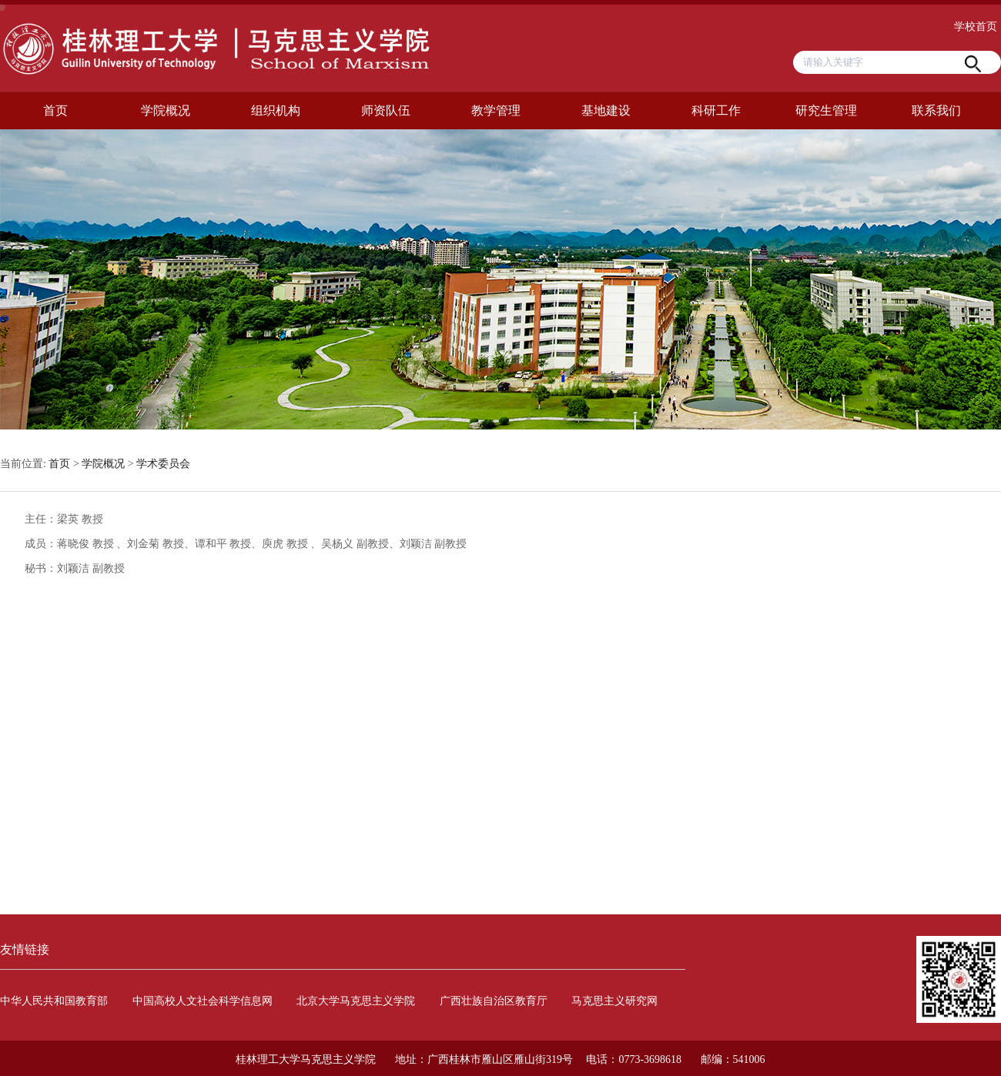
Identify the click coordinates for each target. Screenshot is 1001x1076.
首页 (55, 110)
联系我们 (936, 110)
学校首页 (975, 26)
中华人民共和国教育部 (54, 1001)
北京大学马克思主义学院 (355, 1001)
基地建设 (606, 110)
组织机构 (275, 110)
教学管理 (496, 110)
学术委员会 (163, 463)
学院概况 (165, 110)
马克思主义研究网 (614, 1001)
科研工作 (716, 110)
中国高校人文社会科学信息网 (202, 1001)
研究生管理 (826, 110)
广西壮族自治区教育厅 (493, 1001)
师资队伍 (385, 110)
